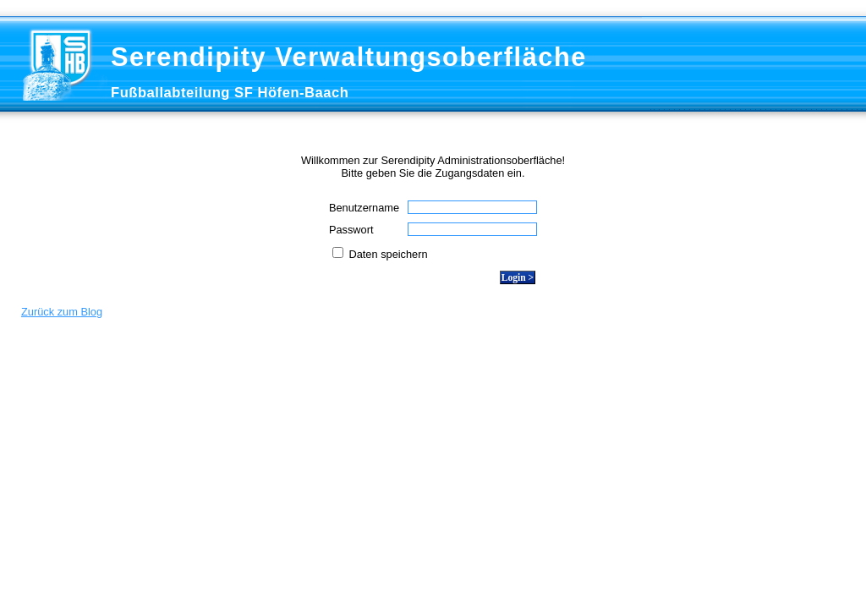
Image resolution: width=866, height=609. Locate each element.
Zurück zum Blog (61, 311)
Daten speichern (387, 254)
